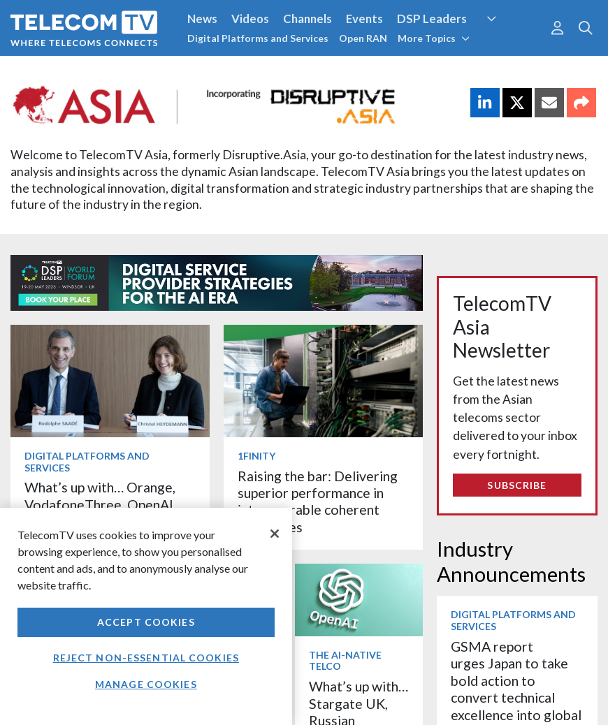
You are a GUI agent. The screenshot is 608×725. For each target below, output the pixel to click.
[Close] (274, 533)
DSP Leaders (432, 18)
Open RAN (363, 38)
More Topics (434, 38)
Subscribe (517, 485)
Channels (307, 18)
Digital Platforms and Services (257, 38)
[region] (146, 616)
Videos (250, 18)
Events (364, 18)
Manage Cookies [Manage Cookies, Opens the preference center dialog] (146, 684)
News (202, 18)
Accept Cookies (146, 622)
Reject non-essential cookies (146, 658)
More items (53, 505)
